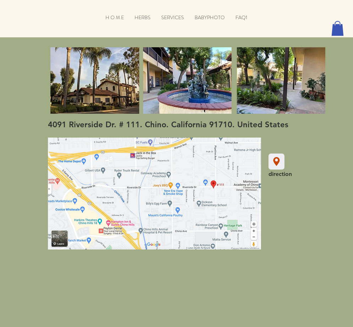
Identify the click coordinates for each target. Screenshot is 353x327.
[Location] (276, 162)
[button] (337, 28)
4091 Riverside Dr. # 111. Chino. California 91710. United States (168, 124)
